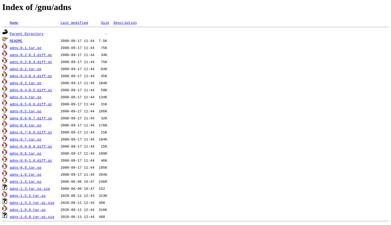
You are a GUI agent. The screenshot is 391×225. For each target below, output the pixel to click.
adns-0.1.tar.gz (26, 47)
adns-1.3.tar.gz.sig (30, 188)
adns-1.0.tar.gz (26, 174)
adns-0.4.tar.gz (26, 96)
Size (105, 22)
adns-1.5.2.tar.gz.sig (32, 202)
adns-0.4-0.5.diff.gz (31, 89)
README (16, 40)
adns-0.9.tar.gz (26, 167)
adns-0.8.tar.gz (26, 153)
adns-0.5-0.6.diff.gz (31, 104)
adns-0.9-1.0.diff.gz (31, 160)
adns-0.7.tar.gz (26, 139)
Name (14, 22)
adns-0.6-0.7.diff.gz (31, 118)
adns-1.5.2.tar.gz (28, 195)
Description (125, 22)
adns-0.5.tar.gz (26, 111)
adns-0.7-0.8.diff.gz (31, 132)
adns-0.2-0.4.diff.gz (31, 61)
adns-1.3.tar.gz (26, 181)
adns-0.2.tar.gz (26, 68)
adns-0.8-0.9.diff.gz (31, 146)
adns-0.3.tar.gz (26, 82)
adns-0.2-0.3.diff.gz (31, 54)
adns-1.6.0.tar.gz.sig (32, 216)
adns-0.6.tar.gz (26, 125)
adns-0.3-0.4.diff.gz (31, 75)
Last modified (74, 22)
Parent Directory (27, 33)
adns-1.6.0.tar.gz (28, 209)
